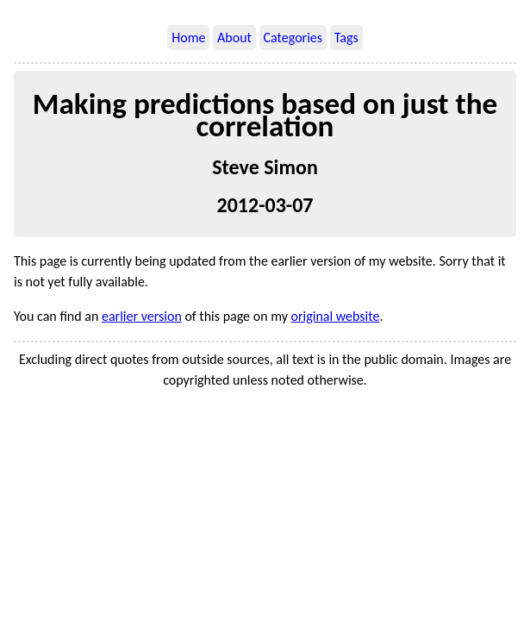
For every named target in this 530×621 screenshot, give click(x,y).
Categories (293, 37)
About (234, 37)
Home (188, 37)
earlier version (142, 316)
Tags (346, 37)
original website (335, 316)
